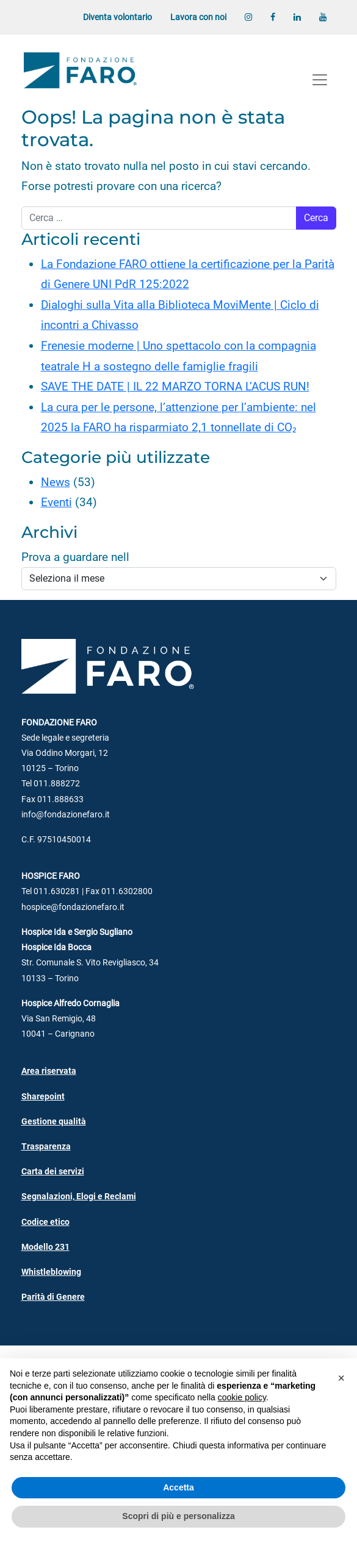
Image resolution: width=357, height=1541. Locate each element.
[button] (341, 1378)
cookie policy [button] (242, 1397)
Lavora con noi (198, 17)
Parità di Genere (53, 1297)
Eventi (56, 502)
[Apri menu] (319, 79)
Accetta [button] (178, 1487)
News (55, 482)
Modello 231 (45, 1247)
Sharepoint (43, 1096)
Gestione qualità (53, 1121)
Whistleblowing (51, 1272)
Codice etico (45, 1222)
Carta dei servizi (52, 1171)
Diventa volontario (117, 17)
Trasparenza (46, 1146)
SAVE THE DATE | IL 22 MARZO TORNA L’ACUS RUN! (175, 386)
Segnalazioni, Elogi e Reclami (78, 1196)
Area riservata (48, 1071)
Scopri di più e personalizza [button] (178, 1516)
